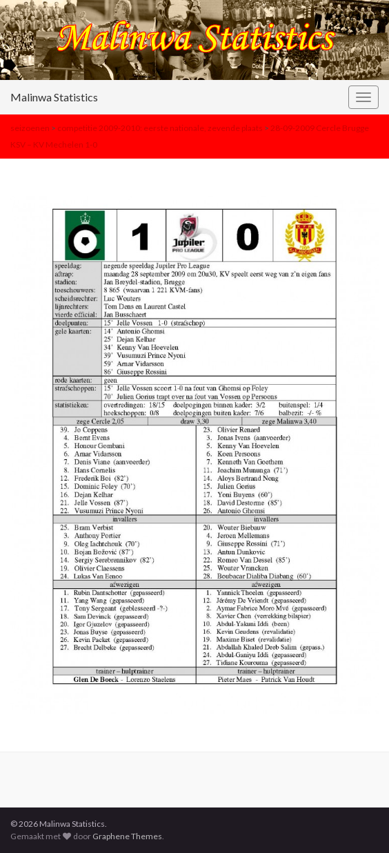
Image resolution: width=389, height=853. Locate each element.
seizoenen (30, 128)
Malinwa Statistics (54, 96)
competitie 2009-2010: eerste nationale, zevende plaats (160, 128)
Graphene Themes (127, 836)
